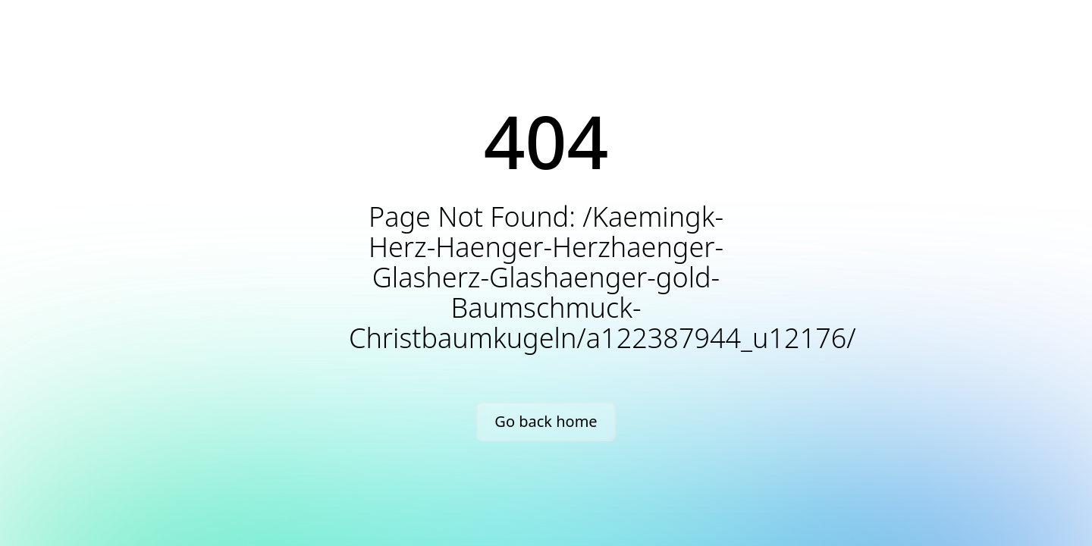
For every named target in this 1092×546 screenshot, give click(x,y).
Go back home (545, 421)
